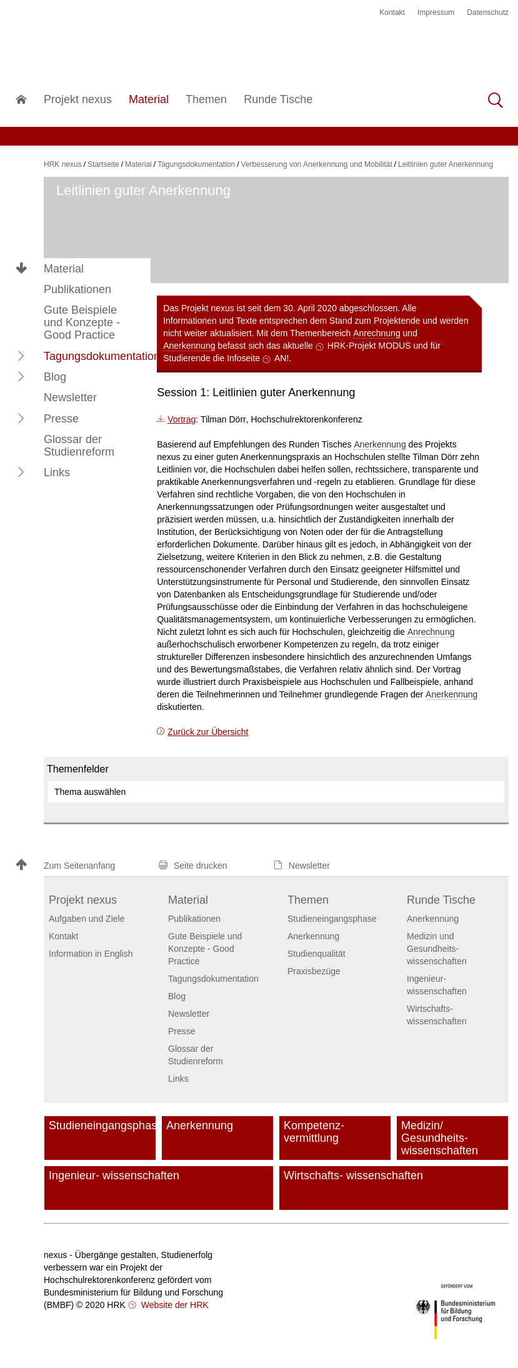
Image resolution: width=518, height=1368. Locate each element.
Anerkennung (189, 346)
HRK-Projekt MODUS (369, 346)
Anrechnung (377, 333)
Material (64, 268)
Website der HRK (174, 1305)
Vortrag (181, 419)
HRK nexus (63, 164)
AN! (281, 358)
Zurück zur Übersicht (207, 732)
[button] (21, 355)
